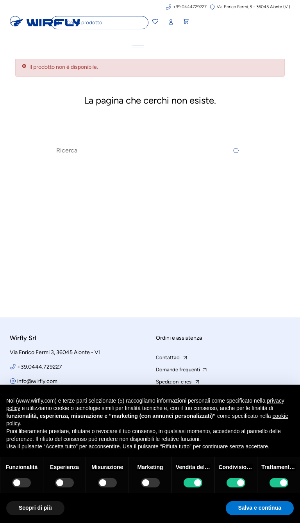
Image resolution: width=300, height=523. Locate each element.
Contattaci (172, 357)
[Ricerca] (150, 150)
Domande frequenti (182, 369)
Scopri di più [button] (35, 508)
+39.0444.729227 (39, 367)
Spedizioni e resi (178, 381)
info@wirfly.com (37, 381)
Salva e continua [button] (259, 508)
